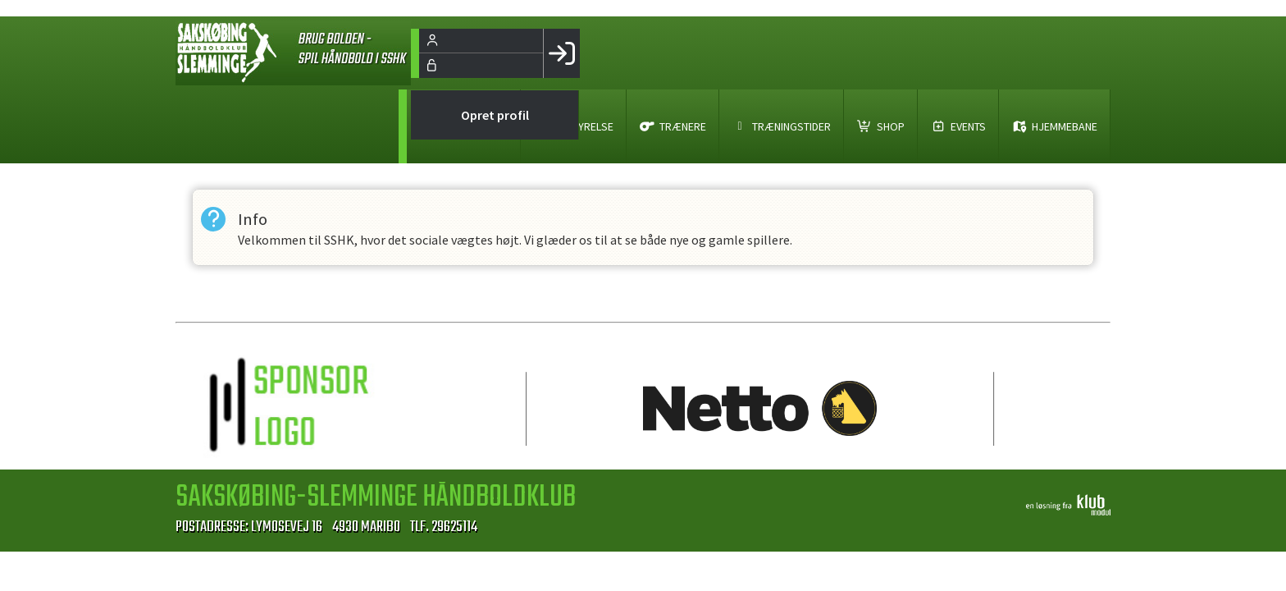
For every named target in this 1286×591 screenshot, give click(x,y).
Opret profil (495, 115)
